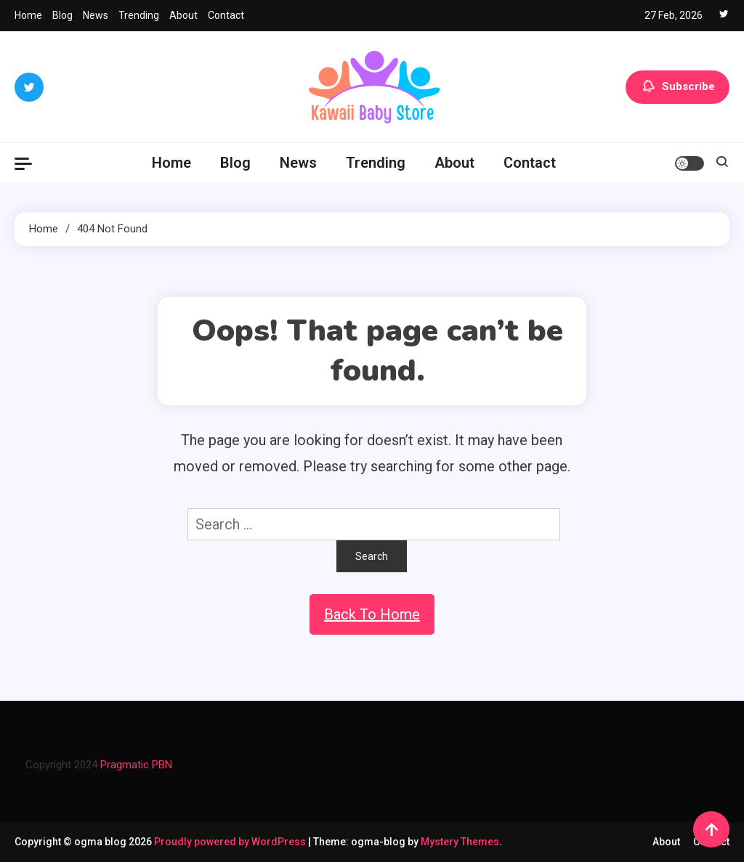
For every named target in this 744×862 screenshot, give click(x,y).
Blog (62, 15)
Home (28, 15)
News (95, 15)
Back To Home (372, 614)
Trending (138, 15)
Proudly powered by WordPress (231, 841)
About (183, 15)
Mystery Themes (460, 841)
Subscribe (677, 87)
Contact (226, 15)
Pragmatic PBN (136, 764)
